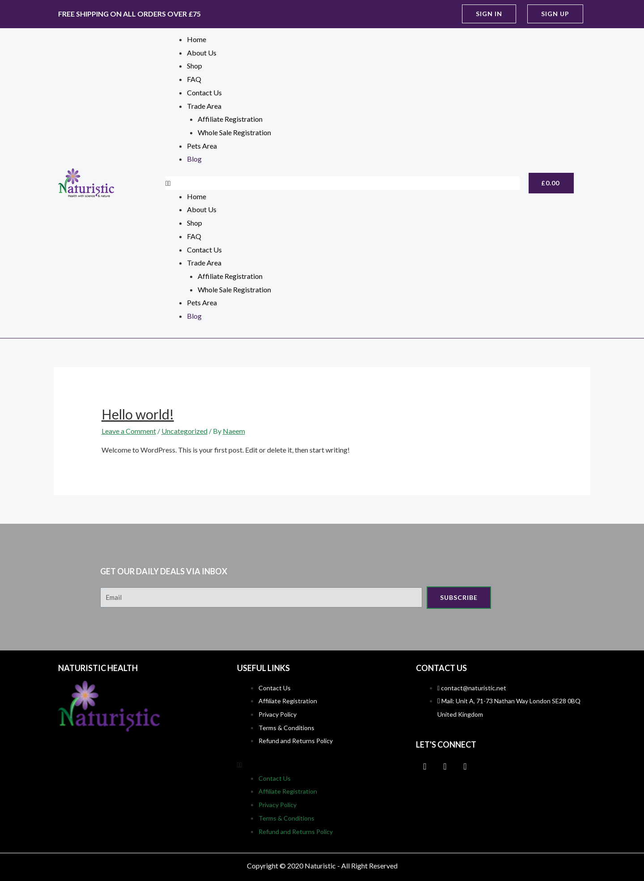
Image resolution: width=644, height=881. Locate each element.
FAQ (194, 79)
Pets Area (202, 145)
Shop (194, 65)
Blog (194, 158)
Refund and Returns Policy (295, 740)
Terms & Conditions (286, 727)
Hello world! (138, 414)
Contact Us (204, 92)
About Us (201, 52)
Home (196, 39)
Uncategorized (184, 431)
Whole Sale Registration (234, 132)
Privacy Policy (277, 714)
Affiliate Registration (230, 119)
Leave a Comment (129, 431)
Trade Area (204, 106)
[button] (489, 13)
